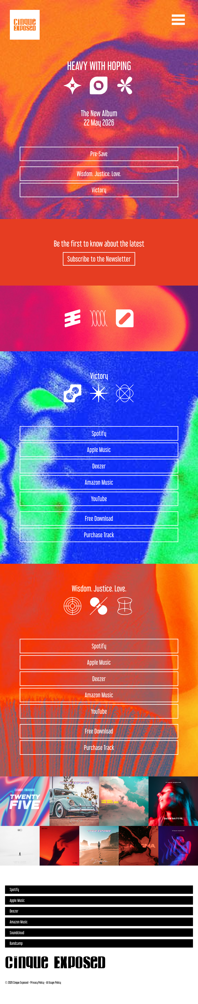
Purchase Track (99, 535)
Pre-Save (99, 154)
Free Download (99, 518)
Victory (99, 190)
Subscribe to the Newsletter (99, 259)
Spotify (99, 433)
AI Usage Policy (53, 982)
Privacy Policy (37, 982)
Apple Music (99, 449)
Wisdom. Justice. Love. (99, 173)
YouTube (99, 498)
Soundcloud (17, 932)
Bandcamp (16, 943)
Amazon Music (99, 482)
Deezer (99, 466)
